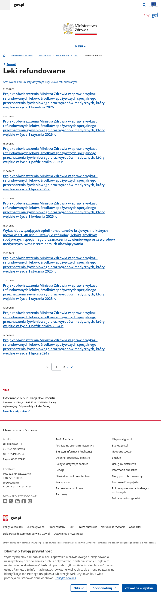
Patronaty (62, 494)
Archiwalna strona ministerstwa (75, 445)
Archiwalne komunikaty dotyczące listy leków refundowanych (40, 82)
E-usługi (116, 458)
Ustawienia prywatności (68, 534)
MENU (80, 46)
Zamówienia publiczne (69, 488)
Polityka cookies (13, 527)
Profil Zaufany (64, 439)
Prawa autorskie (87, 527)
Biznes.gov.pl (120, 445)
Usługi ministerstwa (124, 464)
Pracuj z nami (64, 482)
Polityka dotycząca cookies (72, 464)
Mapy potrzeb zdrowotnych (128, 476)
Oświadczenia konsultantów (73, 476)
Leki (76, 55)
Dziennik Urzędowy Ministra (73, 458)
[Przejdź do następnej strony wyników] (72, 366)
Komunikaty (62, 55)
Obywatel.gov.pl (122, 439)
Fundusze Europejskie (125, 482)
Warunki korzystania (113, 527)
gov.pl (12, 518)
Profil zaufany (56, 527)
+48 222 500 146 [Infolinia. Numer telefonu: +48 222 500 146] (13, 478)
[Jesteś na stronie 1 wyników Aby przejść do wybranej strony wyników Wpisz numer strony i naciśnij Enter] (56, 367)
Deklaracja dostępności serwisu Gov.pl (26, 534)
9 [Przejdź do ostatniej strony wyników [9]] (67, 367)
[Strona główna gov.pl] (19, 5)
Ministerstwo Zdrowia (22, 55)
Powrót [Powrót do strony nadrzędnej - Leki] (11, 64)
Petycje (60, 470)
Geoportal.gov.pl (122, 451)
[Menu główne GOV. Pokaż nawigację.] (5, 5)
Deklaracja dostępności (126, 498)
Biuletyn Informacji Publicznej (74, 451)
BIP (71, 527)
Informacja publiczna (124, 470)
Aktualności (44, 55)
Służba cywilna (35, 527)
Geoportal (135, 527)
